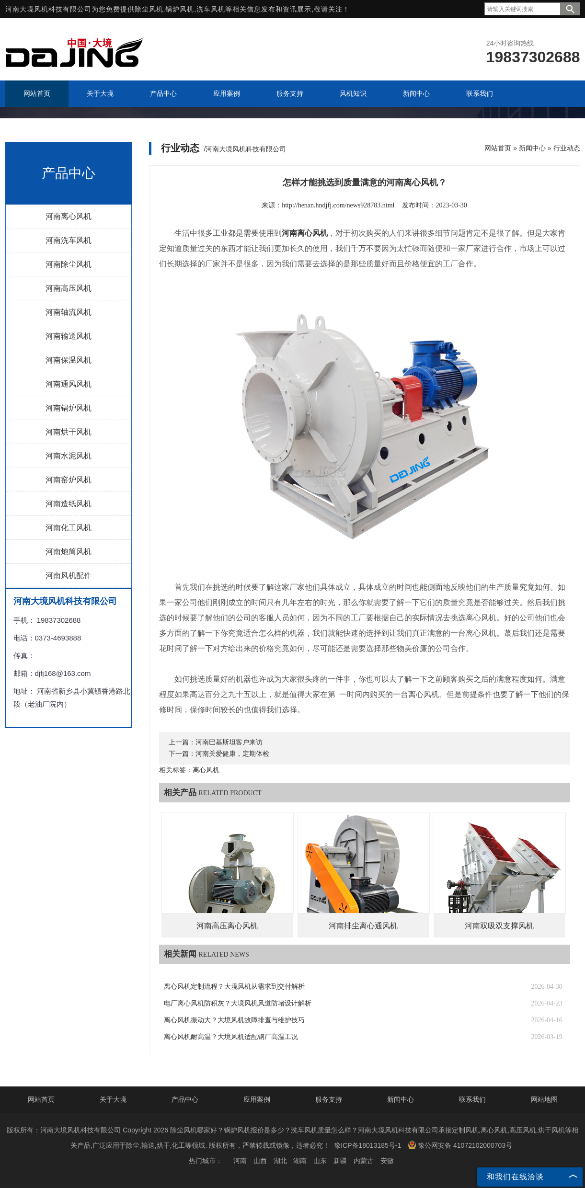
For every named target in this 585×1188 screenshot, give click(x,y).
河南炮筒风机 (69, 552)
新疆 (340, 1161)
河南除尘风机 (69, 264)
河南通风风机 (69, 384)
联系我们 (472, 1099)
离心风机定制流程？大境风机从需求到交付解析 (234, 986)
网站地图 (544, 1099)
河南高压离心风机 (227, 926)
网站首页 (497, 148)
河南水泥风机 (69, 456)
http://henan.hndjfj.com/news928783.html (338, 205)
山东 (320, 1161)
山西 (260, 1161)
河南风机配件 (69, 575)
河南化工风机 (69, 528)
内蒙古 (364, 1161)
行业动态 (566, 148)
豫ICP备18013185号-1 (367, 1145)
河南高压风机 (69, 288)
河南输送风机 (69, 336)
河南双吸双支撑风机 (499, 926)
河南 (240, 1161)
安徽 (387, 1161)
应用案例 (256, 1099)
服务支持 (328, 1099)
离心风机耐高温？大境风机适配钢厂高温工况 (231, 1036)
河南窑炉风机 (69, 480)
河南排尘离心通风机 (363, 926)
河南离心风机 (69, 216)
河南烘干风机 (69, 432)
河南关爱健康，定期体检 (232, 753)
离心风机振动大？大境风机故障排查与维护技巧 (234, 1020)
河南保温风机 (69, 360)
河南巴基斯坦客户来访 (229, 742)
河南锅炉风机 (69, 408)
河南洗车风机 (69, 240)
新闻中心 (532, 148)
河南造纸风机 (69, 504)
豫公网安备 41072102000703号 (460, 1145)
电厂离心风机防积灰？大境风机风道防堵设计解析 (237, 1003)
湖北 (280, 1161)
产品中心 (185, 1099)
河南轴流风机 (69, 312)
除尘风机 (149, 9)
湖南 (300, 1161)
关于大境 (113, 1099)
